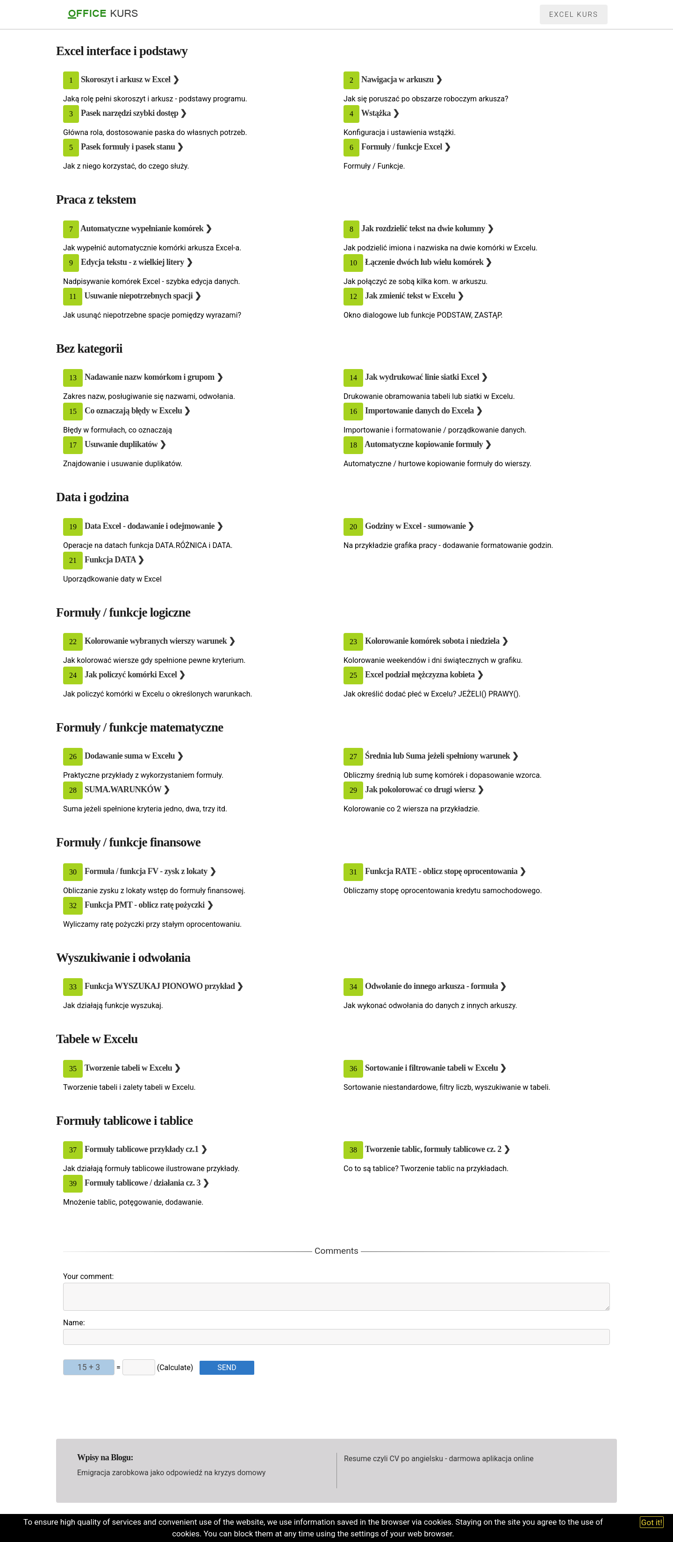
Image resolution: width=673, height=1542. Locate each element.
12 (353, 296)
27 (353, 756)
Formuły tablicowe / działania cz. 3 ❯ (147, 1182)
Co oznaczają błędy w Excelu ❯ (138, 410)
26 (73, 756)
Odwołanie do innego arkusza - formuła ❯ (436, 986)
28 (73, 790)
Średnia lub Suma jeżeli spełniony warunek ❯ (442, 755)
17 (73, 445)
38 (353, 1150)
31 (353, 872)
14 (353, 378)
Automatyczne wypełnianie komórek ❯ (146, 228)
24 (73, 675)
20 (353, 527)
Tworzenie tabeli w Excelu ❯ (133, 1068)
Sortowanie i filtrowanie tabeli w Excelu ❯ (436, 1068)
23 (353, 642)
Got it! (651, 1522)
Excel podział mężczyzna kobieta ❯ (424, 674)
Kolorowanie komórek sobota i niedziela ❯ (436, 641)
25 (353, 675)
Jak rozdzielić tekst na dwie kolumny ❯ (427, 228)
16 (353, 411)
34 (353, 987)
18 (353, 445)
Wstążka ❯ (380, 113)
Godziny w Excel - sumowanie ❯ (419, 526)
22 (73, 642)
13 (73, 378)
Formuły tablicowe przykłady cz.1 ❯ (146, 1149)
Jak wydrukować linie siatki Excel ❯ (426, 377)
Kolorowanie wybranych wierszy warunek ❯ (160, 641)
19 (73, 527)
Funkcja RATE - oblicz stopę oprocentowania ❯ (445, 871)
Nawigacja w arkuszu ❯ (401, 80)
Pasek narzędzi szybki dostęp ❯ (134, 113)
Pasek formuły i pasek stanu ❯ (132, 147)
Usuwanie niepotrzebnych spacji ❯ (142, 295)
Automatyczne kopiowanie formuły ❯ (428, 444)
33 (73, 987)
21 (73, 560)
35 (73, 1069)
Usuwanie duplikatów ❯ (125, 444)
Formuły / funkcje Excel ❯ (406, 147)
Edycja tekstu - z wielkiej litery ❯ (137, 262)
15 (73, 411)
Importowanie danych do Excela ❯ (423, 410)
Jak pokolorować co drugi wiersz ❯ (424, 789)
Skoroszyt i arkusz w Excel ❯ (130, 80)
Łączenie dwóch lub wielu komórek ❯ (428, 262)
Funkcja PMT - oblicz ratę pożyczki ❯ (149, 905)
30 (73, 872)
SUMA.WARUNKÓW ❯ (127, 789)
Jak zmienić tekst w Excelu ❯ (414, 295)
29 (353, 790)
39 (73, 1183)
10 (353, 263)
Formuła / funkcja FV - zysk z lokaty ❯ (150, 871)
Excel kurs (573, 14)
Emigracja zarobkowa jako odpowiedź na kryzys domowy (171, 1472)
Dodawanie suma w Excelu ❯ (134, 755)
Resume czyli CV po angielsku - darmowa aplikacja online (439, 1458)
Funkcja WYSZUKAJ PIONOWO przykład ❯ (164, 986)
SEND (227, 1367)
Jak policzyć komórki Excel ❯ (135, 674)
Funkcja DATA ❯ (114, 559)
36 (353, 1069)
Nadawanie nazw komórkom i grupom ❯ (154, 377)
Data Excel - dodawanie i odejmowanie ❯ (154, 526)
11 (72, 296)
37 (73, 1150)
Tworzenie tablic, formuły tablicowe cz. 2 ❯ (437, 1149)
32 (73, 906)
